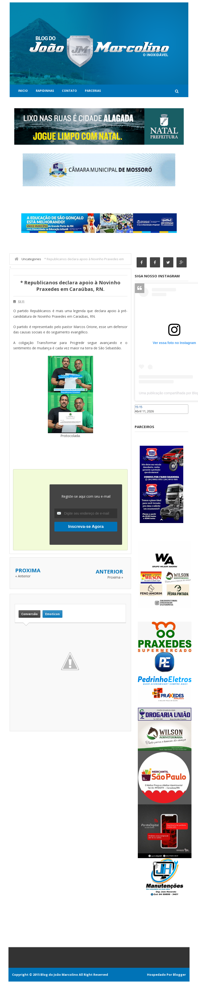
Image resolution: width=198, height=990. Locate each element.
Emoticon (52, 614)
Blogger (179, 974)
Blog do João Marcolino (59, 974)
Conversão (29, 614)
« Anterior (22, 576)
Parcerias (93, 91)
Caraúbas (142, 416)
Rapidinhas (45, 91)
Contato (69, 91)
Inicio (23, 91)
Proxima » (115, 577)
